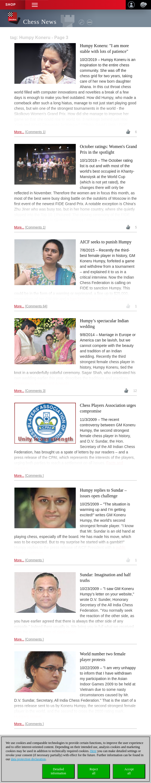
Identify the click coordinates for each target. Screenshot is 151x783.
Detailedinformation (58, 771)
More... (19, 132)
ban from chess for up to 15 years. (99, 299)
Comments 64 (36, 306)
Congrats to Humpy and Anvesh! (41, 383)
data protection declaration (28, 759)
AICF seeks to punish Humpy (105, 242)
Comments (34, 476)
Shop (10, 5)
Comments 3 (35, 391)
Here (93, 751)
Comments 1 (35, 132)
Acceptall (129, 771)
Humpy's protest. (28, 716)
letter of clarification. (60, 632)
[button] (34, 4)
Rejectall (94, 771)
